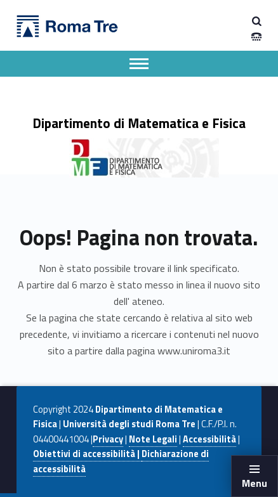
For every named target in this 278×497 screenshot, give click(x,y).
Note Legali (153, 439)
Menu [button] (254, 483)
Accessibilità (209, 439)
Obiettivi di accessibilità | (87, 454)
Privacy (108, 439)
